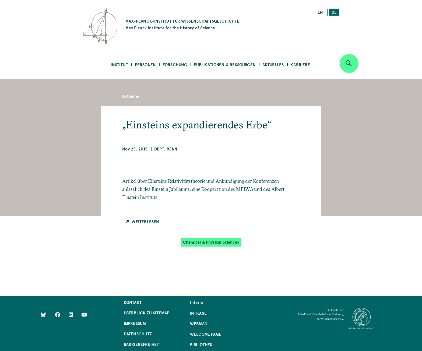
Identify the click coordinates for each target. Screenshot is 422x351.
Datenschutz (138, 333)
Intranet (199, 313)
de (334, 12)
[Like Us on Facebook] (58, 314)
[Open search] (349, 63)
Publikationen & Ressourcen (225, 64)
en (320, 12)
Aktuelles (273, 64)
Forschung (175, 64)
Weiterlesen (145, 221)
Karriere (300, 64)
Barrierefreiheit (142, 344)
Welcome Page (205, 334)
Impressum (135, 323)
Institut (119, 64)
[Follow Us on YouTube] (84, 314)
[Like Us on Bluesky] (43, 314)
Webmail (199, 323)
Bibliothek (201, 344)
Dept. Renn (166, 149)
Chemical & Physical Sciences (211, 242)
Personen (145, 64)
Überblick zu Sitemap (147, 312)
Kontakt (133, 302)
